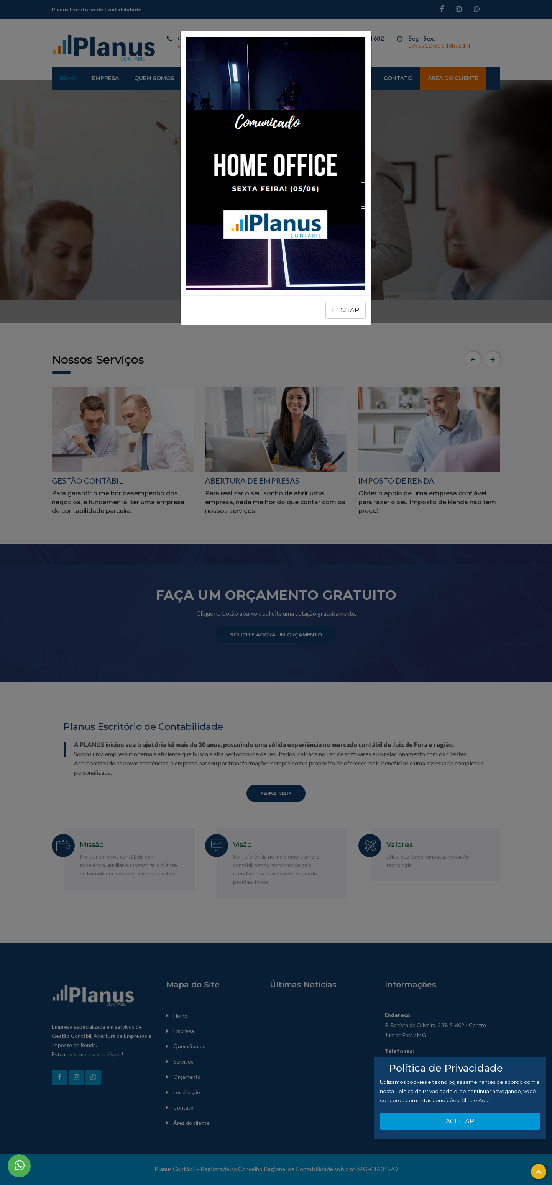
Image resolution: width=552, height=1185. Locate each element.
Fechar (345, 310)
